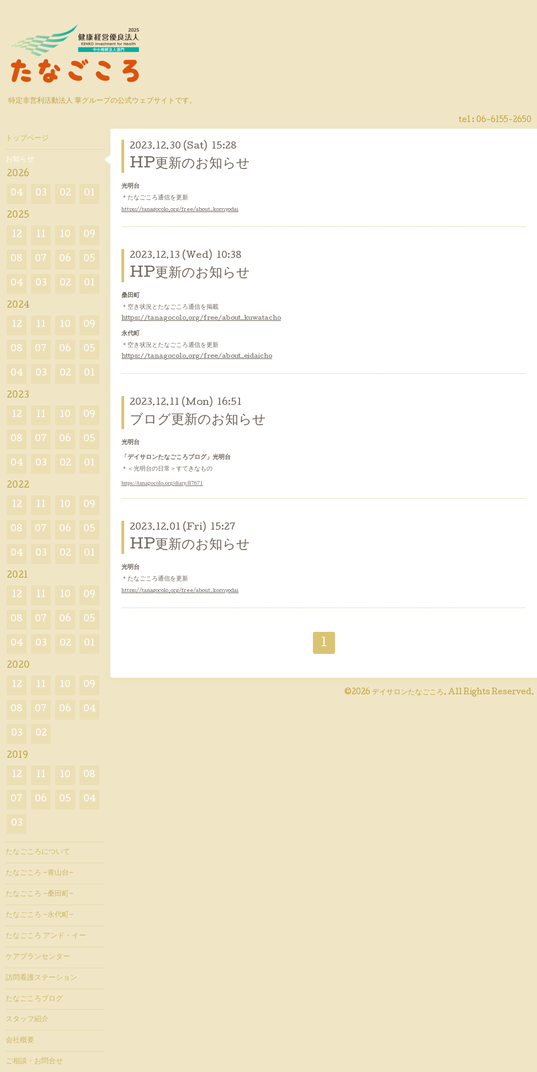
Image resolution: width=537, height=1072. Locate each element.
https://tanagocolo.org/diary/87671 (162, 483)
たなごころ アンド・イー (46, 936)
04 (16, 193)
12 (17, 235)
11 (41, 235)
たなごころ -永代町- (39, 915)
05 (89, 259)
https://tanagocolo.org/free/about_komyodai (179, 210)
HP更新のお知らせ (190, 164)
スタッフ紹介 (27, 1019)
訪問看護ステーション (41, 978)
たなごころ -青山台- (39, 873)
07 (41, 259)
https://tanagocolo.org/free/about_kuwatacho (201, 318)
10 (65, 235)
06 (65, 259)
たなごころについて (38, 852)
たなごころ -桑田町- (39, 894)
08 (16, 259)
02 (65, 193)
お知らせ (20, 159)
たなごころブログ (34, 999)
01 (89, 193)
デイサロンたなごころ (408, 692)
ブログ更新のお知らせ (198, 420)
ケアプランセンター (38, 957)
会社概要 (20, 1040)
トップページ (27, 138)
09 (89, 235)
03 (41, 193)
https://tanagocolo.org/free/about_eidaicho (196, 356)
